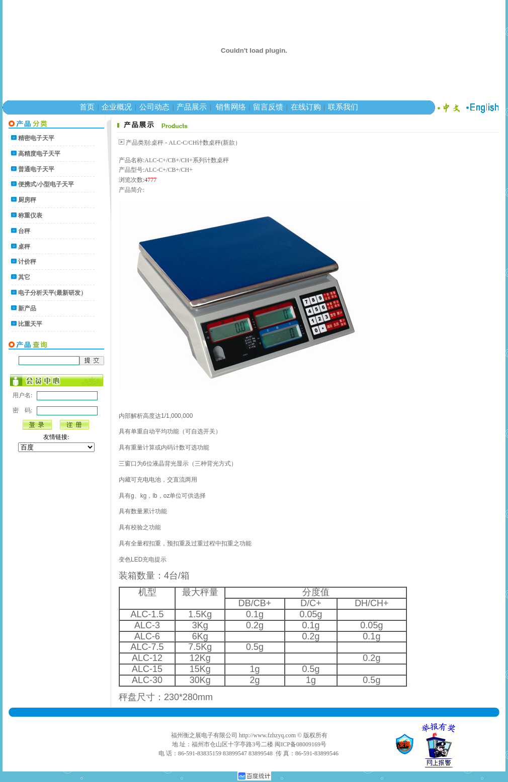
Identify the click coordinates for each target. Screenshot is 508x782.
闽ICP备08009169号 (300, 744)
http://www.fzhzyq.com (267, 735)
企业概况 (117, 107)
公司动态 (154, 107)
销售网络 (231, 107)
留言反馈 (268, 107)
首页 (87, 107)
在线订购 (306, 107)
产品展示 (192, 107)
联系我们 (343, 107)
